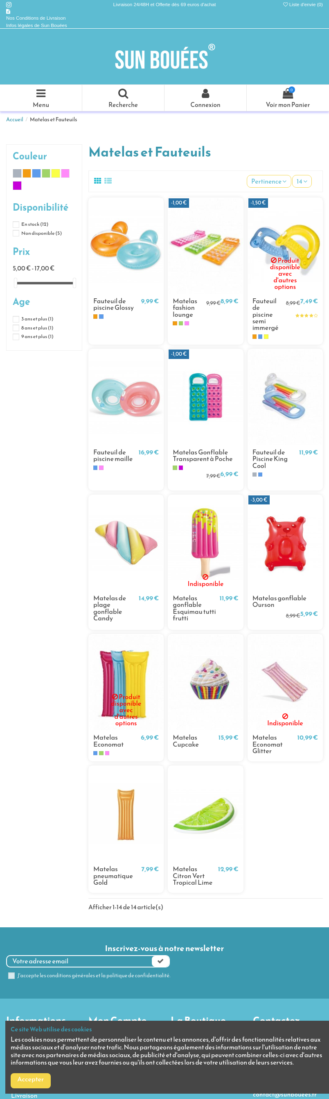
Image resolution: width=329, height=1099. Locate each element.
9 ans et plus (37, 336)
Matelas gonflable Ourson (279, 601)
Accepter (30, 1079)
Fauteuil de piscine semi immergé (265, 314)
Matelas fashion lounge (185, 308)
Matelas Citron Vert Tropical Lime (192, 876)
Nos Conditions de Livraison (36, 17)
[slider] (15, 283)
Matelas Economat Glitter (267, 744)
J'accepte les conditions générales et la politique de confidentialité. (94, 975)
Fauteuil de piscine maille (113, 455)
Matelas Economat (108, 740)
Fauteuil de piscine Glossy (113, 304)
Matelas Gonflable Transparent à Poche (202, 455)
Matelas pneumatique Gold (113, 876)
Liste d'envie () (303, 4)
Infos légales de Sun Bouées (36, 25)
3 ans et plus (37, 318)
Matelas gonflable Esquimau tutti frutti (194, 608)
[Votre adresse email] (79, 961)
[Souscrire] (160, 961)
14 (302, 181)
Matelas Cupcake (186, 740)
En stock (34, 224)
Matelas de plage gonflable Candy (109, 608)
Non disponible (41, 233)
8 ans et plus (37, 328)
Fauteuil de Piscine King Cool (270, 459)
